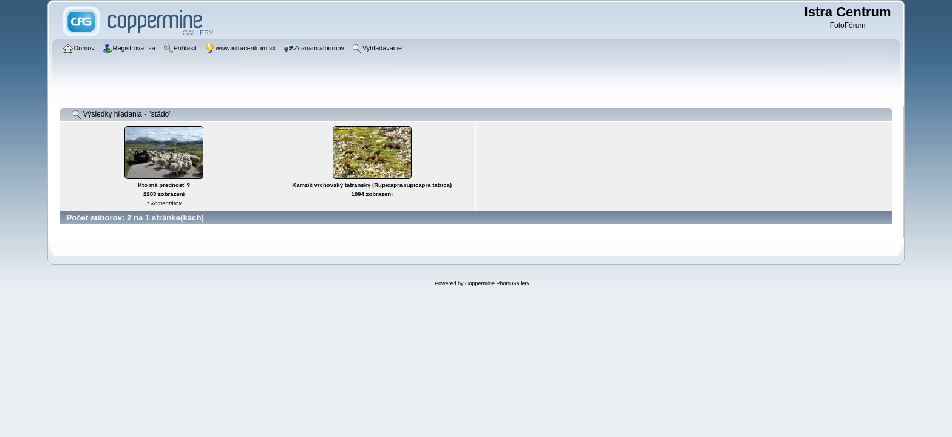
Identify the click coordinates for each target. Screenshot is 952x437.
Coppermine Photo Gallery (497, 283)
